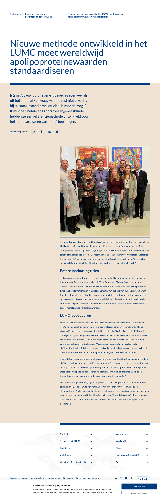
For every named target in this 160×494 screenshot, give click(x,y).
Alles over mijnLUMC (76, 441)
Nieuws (132, 448)
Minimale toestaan (139, 480)
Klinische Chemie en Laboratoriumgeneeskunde (38, 15)
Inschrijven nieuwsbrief (132, 455)
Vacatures (132, 434)
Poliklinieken (76, 448)
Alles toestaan (139, 473)
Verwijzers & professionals (76, 462)
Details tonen (39, 489)
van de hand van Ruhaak (120, 290)
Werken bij (132, 441)
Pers (132, 462)
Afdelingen (15, 14)
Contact (76, 434)
